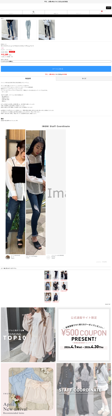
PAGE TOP (107, 304)
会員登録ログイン (108, 8)
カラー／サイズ (4, 59)
